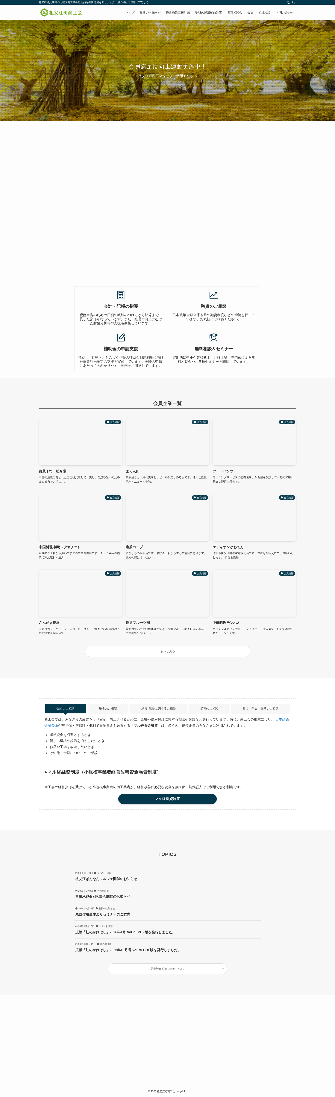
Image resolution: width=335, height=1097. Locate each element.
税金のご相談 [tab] (108, 708)
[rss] (288, 2)
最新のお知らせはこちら (167, 969)
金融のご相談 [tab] (65, 708)
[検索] (293, 2)
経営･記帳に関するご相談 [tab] (158, 708)
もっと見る (167, 651)
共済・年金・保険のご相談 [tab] (261, 708)
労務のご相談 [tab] (209, 708)
